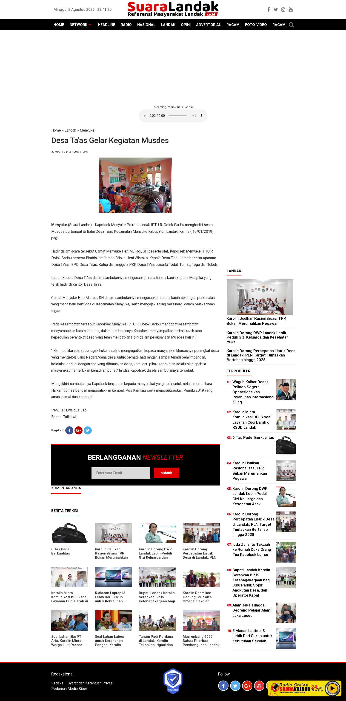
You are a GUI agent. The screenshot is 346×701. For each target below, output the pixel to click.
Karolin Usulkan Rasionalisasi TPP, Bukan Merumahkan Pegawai (111, 555)
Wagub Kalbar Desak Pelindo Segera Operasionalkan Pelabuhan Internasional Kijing (253, 391)
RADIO (126, 25)
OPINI (186, 25)
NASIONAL (146, 25)
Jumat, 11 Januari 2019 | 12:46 (69, 151)
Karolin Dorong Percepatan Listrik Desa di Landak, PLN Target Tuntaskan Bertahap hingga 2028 (201, 557)
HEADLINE (106, 25)
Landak (70, 130)
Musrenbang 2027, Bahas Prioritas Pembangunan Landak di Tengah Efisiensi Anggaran (201, 645)
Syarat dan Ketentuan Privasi (91, 683)
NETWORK (78, 25)
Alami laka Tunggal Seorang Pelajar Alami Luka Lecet (251, 610)
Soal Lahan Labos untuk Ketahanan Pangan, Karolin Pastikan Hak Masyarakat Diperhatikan (109, 647)
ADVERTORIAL (208, 25)
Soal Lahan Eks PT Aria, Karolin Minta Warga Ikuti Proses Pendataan (66, 643)
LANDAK (168, 25)
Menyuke (87, 130)
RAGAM (233, 25)
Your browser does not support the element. (173, 115)
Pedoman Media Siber (69, 689)
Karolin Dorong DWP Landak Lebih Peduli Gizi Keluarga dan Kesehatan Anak (155, 555)
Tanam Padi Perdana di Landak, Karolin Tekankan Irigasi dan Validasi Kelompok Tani (156, 645)
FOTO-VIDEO (256, 25)
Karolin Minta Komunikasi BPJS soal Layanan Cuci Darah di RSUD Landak (69, 599)
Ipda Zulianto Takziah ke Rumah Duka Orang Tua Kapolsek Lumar (251, 549)
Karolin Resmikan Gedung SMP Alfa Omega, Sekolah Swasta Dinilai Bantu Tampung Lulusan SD (200, 601)
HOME (59, 25)
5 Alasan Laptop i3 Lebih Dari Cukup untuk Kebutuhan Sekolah (110, 599)
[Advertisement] (173, 67)
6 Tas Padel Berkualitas (60, 551)
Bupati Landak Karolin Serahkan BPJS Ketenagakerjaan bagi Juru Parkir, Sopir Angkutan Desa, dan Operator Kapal (157, 603)
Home (56, 130)
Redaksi (57, 683)
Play (332, 688)
